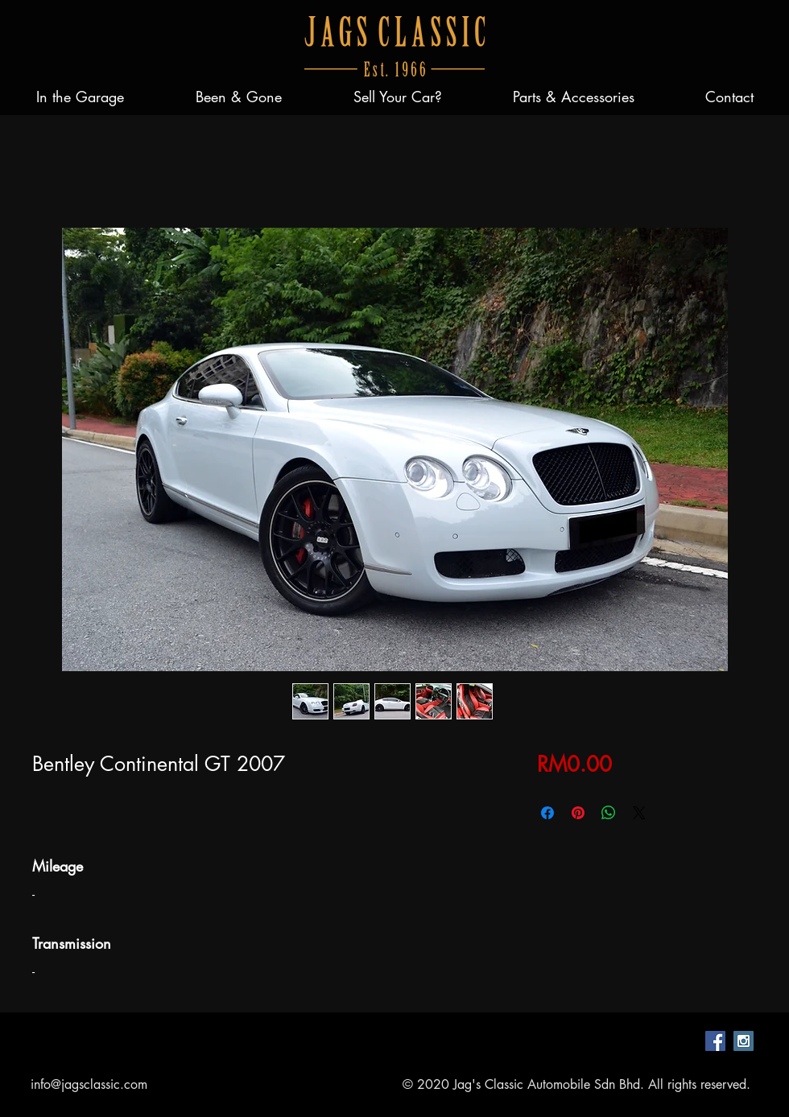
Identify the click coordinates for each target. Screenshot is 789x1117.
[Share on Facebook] (547, 812)
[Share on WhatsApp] (608, 812)
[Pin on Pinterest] (578, 812)
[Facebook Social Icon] (715, 1041)
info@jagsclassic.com (89, 1084)
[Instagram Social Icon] (743, 1041)
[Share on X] (639, 812)
